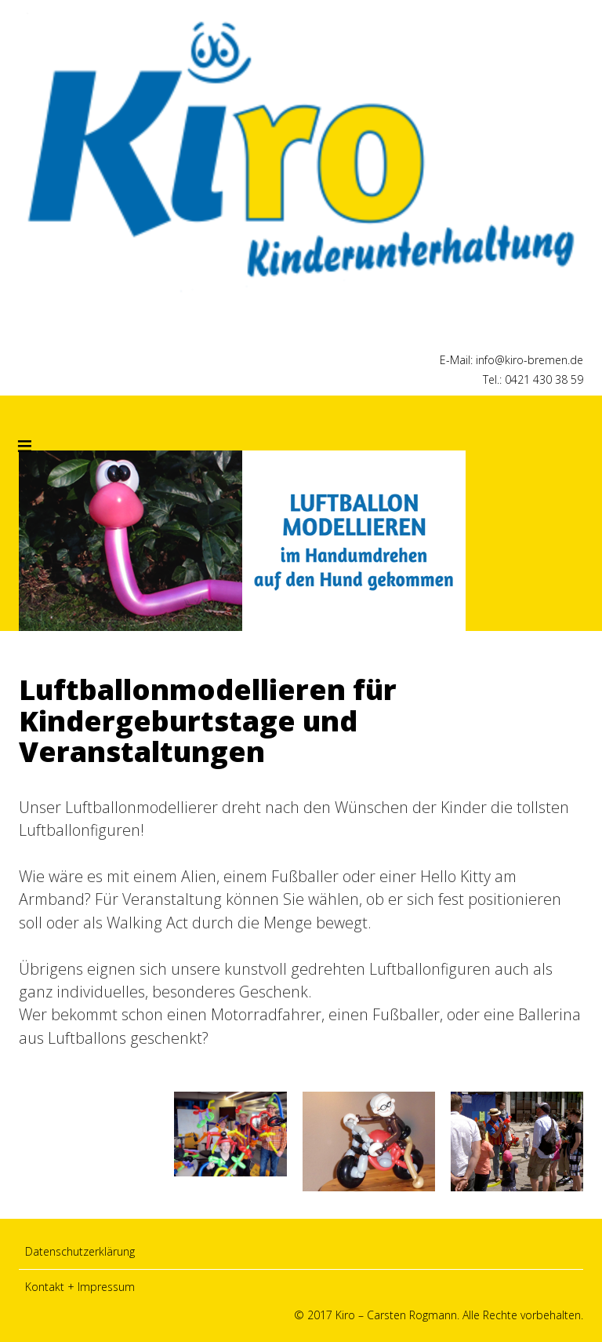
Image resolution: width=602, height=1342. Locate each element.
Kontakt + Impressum (80, 1286)
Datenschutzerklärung (80, 1251)
